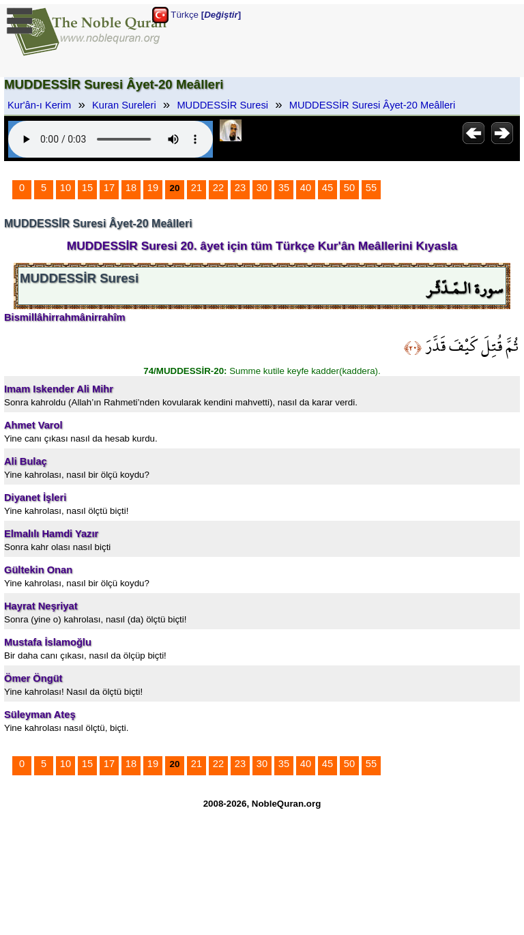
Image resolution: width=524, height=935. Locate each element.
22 (218, 187)
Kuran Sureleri (124, 105)
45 (327, 187)
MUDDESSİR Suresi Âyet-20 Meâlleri (372, 105)
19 (152, 187)
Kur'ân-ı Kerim (39, 105)
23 (240, 187)
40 (305, 187)
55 (371, 187)
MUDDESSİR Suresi (222, 105)
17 (109, 187)
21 (196, 187)
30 (262, 187)
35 (283, 187)
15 (87, 187)
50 (349, 187)
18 (131, 187)
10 (65, 187)
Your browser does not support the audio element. (110, 139)
